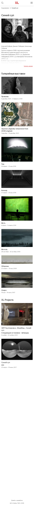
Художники (5, 8)
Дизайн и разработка (17, 500)
